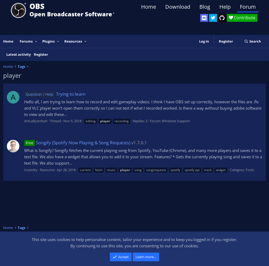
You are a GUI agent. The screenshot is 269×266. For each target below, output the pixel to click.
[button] (36, 41)
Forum (248, 6)
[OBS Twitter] (213, 18)
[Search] (252, 41)
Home (148, 6)
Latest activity (18, 54)
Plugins (48, 41)
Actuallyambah (36, 121)
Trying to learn (54, 94)
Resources (73, 41)
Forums (26, 41)
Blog (204, 6)
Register (41, 54)
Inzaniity (31, 169)
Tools (250, 169)
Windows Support (176, 121)
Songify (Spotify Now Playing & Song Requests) (77, 143)
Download (177, 6)
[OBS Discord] (204, 18)
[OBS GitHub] (222, 18)
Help (225, 6)
